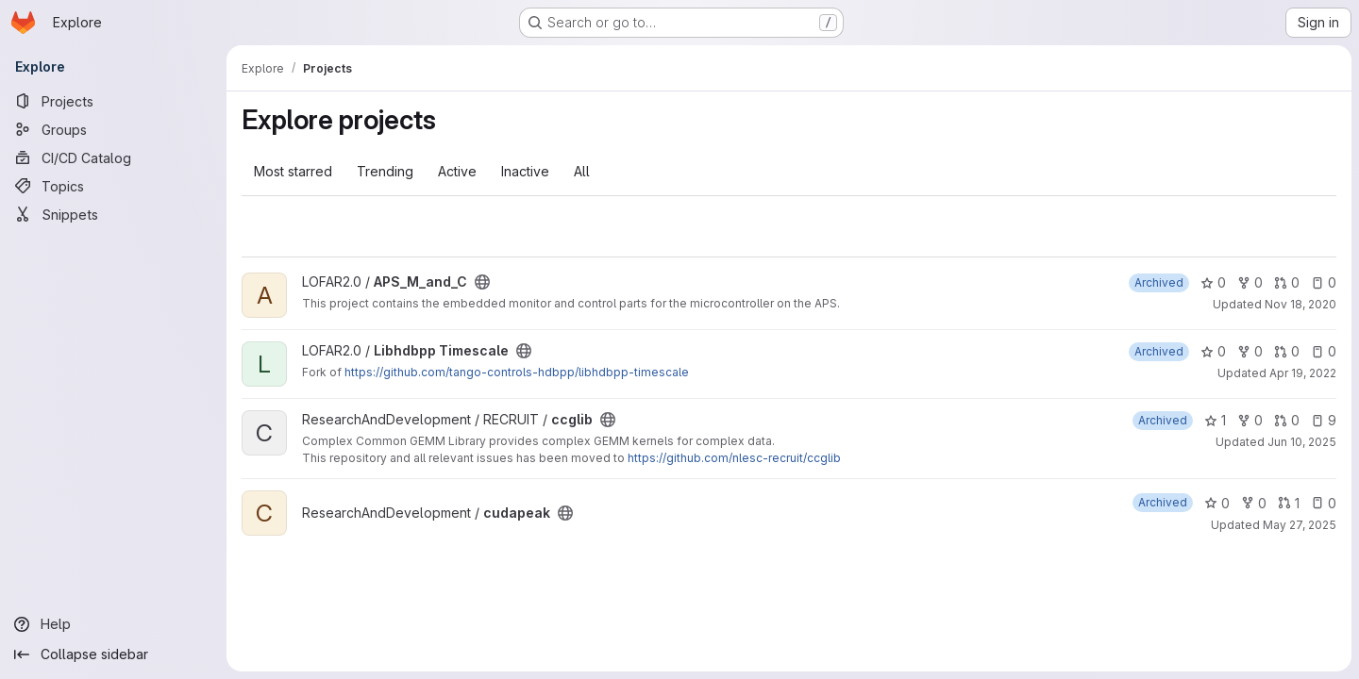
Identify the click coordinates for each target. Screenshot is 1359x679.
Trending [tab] (385, 171)
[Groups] (113, 129)
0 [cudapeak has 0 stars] (1217, 503)
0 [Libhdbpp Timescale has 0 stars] (1213, 351)
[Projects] (113, 101)
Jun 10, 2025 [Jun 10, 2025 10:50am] (1301, 442)
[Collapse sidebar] (113, 654)
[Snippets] (113, 214)
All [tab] (582, 171)
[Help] (113, 624)
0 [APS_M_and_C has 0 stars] (1213, 282)
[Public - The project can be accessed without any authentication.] (482, 282)
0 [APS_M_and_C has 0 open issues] (1323, 282)
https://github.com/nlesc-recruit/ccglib (734, 458)
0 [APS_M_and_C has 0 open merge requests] (1287, 282)
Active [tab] (457, 171)
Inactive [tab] (525, 171)
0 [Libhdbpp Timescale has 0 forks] (1250, 351)
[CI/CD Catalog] (113, 157)
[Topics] (113, 186)
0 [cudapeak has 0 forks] (1254, 503)
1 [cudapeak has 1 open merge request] (1289, 503)
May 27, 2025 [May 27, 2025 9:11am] (1299, 525)
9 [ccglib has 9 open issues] (1323, 420)
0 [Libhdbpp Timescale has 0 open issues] (1323, 351)
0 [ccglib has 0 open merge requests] (1287, 420)
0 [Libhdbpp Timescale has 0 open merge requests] (1287, 351)
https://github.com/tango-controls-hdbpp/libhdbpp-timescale (516, 372)
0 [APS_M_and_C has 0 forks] (1250, 282)
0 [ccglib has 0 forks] (1250, 420)
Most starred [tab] (293, 171)
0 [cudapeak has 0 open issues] (1323, 503)
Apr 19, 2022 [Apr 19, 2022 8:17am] (1302, 373)
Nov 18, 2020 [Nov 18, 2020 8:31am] (1300, 304)
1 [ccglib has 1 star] (1215, 420)
